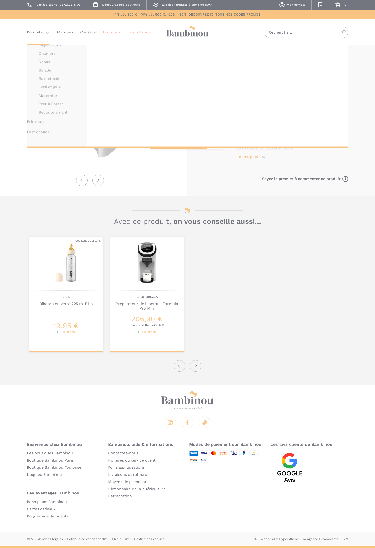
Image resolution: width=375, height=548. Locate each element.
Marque (273, 91)
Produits (35, 32)
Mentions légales (50, 539)
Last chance (139, 32)
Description (248, 91)
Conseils (88, 32)
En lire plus (247, 157)
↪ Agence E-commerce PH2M (325, 539)
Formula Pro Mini (330, 126)
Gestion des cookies (149, 539)
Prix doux (112, 32)
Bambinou (187, 31)
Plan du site (121, 539)
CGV (30, 539)
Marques (65, 32)
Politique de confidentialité (87, 539)
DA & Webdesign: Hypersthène (276, 539)
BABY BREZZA (247, 52)
